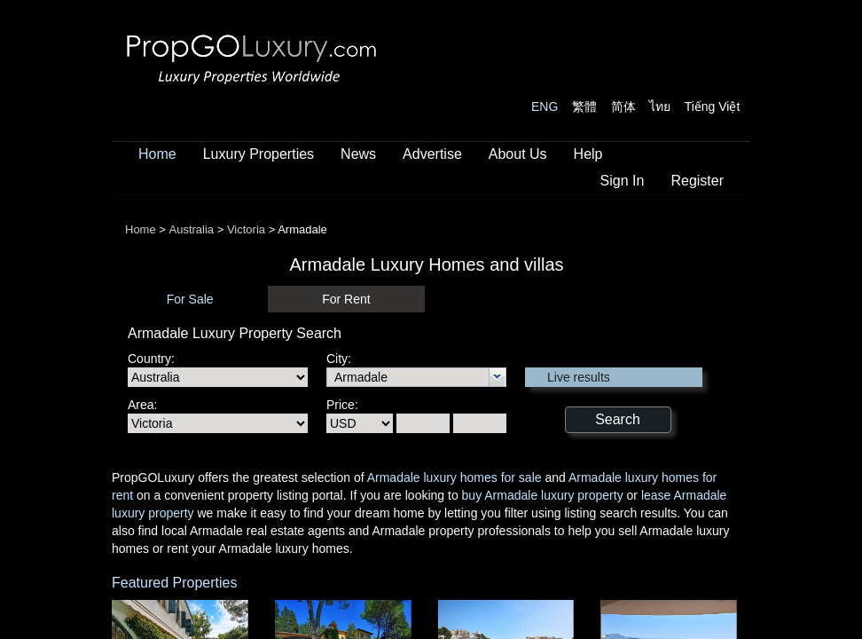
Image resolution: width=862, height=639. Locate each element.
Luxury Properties (258, 154)
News (358, 154)
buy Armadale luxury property (542, 495)
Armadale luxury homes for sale (454, 477)
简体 (623, 106)
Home (157, 154)
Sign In (622, 180)
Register (697, 180)
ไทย (659, 106)
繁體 (584, 106)
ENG (544, 106)
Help (588, 154)
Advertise (432, 154)
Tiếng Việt (713, 106)
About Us (518, 154)
